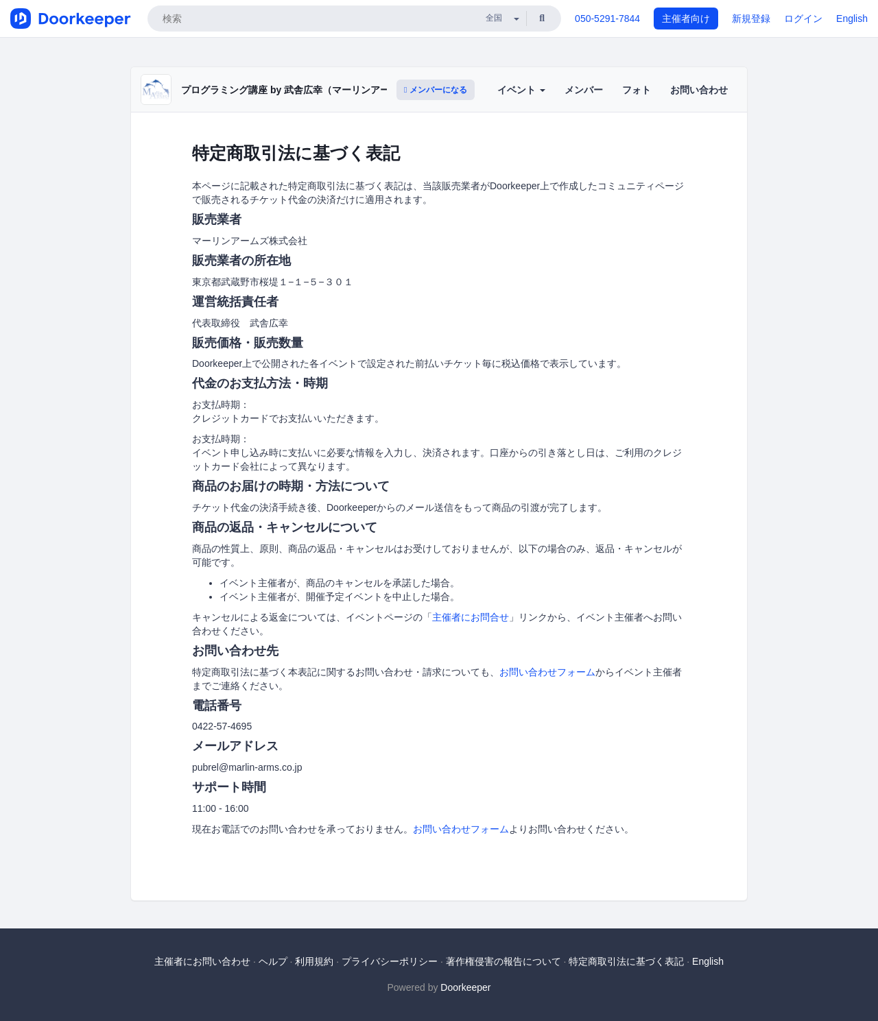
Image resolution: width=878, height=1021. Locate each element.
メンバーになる (435, 90)
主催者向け (686, 18)
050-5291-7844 (607, 18)
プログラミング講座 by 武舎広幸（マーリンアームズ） (299, 89)
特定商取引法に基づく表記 (626, 961)
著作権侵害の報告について (503, 961)
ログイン (803, 18)
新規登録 (751, 18)
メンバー (584, 89)
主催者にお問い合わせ (202, 961)
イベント (521, 89)
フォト (636, 89)
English (852, 18)
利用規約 (314, 961)
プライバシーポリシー (390, 961)
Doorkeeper (465, 987)
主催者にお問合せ (470, 617)
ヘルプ (273, 961)
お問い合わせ (699, 89)
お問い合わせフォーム (547, 671)
